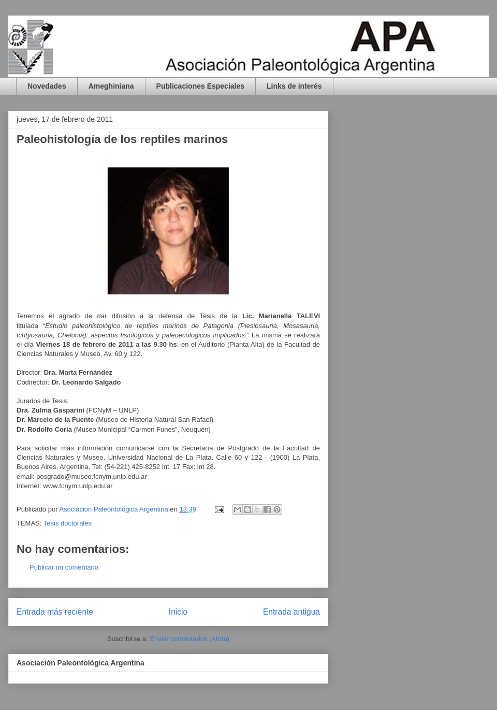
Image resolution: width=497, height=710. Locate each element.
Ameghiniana (111, 86)
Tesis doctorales (67, 523)
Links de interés (294, 86)
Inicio (178, 611)
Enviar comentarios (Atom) (189, 639)
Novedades (46, 86)
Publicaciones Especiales (200, 86)
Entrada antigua (291, 611)
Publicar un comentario (64, 567)
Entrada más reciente (55, 611)
